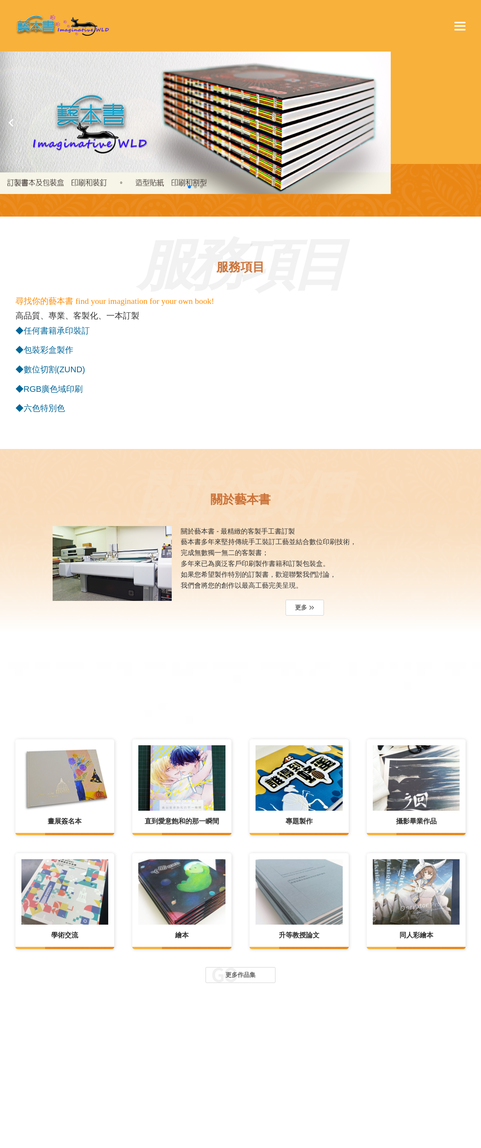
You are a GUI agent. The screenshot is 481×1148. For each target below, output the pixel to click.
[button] (11, 123)
